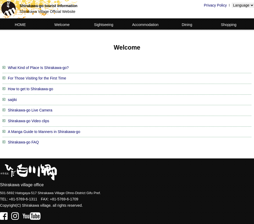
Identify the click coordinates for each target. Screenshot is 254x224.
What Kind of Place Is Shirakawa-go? (38, 68)
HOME (20, 25)
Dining (187, 25)
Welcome (61, 25)
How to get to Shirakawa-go (30, 89)
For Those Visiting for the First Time (37, 78)
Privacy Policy (215, 5)
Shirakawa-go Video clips (28, 121)
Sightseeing (103, 25)
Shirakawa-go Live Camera (30, 110)
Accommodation (145, 25)
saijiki (12, 100)
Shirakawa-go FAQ (23, 142)
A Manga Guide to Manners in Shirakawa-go (44, 132)
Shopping (228, 25)
